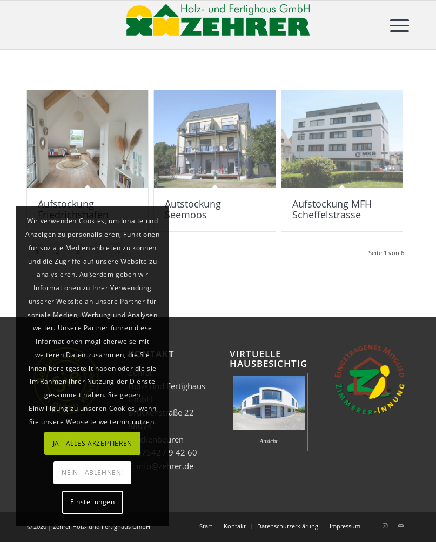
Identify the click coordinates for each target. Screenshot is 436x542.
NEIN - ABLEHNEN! (92, 472)
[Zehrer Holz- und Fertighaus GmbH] (218, 25)
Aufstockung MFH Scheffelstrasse (332, 209)
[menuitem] (394, 25)
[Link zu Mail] (401, 526)
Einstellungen (92, 501)
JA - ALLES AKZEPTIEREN (92, 443)
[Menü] (394, 25)
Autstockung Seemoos (193, 209)
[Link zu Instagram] (385, 526)
